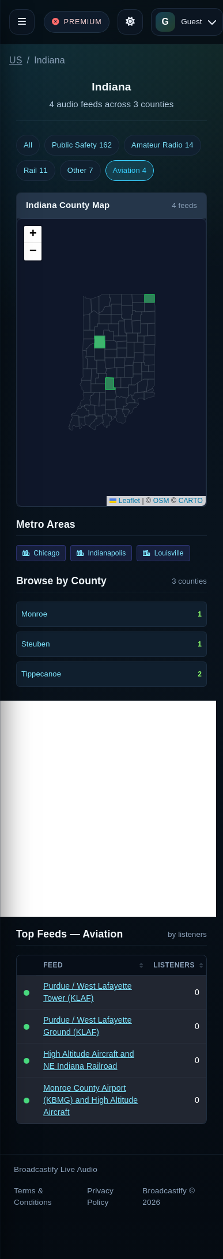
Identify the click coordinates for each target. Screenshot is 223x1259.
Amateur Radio (162, 145)
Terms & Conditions (33, 1196)
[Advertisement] (108, 809)
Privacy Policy (100, 1196)
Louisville (163, 553)
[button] (32, 234)
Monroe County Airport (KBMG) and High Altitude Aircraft (90, 1100)
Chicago (40, 553)
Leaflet (124, 501)
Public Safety (82, 145)
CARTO (191, 501)
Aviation (130, 170)
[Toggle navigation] (22, 22)
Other (80, 170)
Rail (36, 170)
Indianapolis (101, 553)
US (15, 60)
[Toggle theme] (130, 22)
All (28, 145)
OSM (161, 501)
